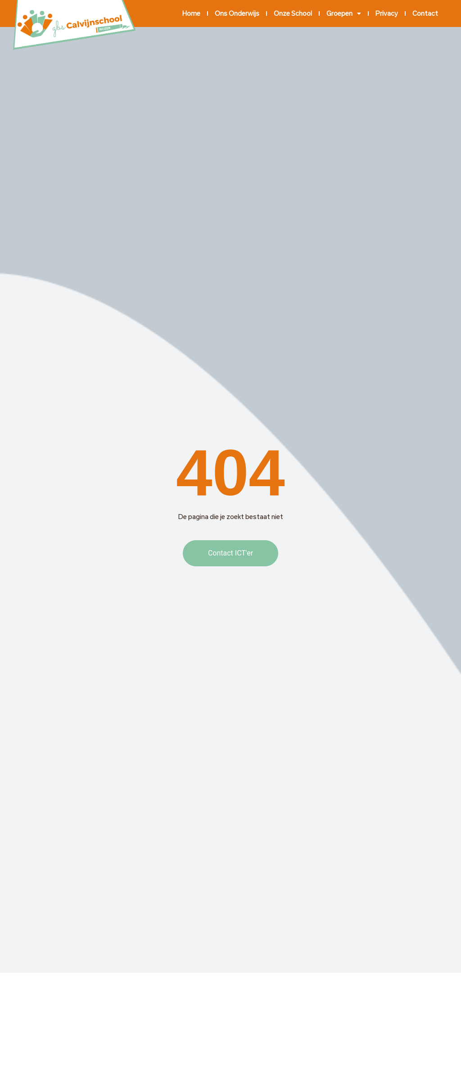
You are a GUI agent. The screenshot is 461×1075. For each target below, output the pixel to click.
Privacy (386, 13)
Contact (425, 13)
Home (191, 13)
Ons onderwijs (237, 13)
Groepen (343, 13)
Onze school (293, 13)
